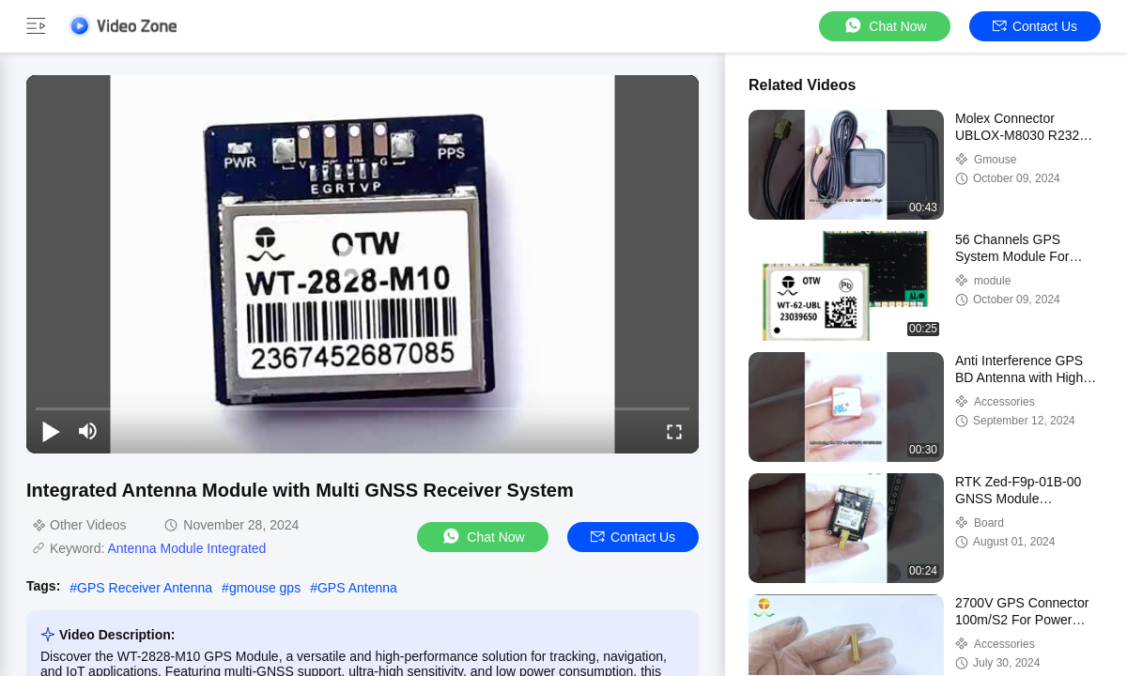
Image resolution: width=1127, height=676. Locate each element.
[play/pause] (50, 431)
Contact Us (1035, 26)
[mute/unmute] (88, 431)
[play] (362, 263)
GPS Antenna (357, 587)
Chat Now (884, 26)
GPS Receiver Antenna (144, 587)
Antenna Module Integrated (186, 548)
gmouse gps (265, 587)
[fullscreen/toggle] (674, 431)
